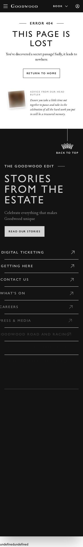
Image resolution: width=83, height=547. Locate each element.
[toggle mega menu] (5, 6)
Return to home (42, 73)
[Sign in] (77, 6)
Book (61, 6)
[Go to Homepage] (24, 6)
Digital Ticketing (21, 252)
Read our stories (25, 231)
